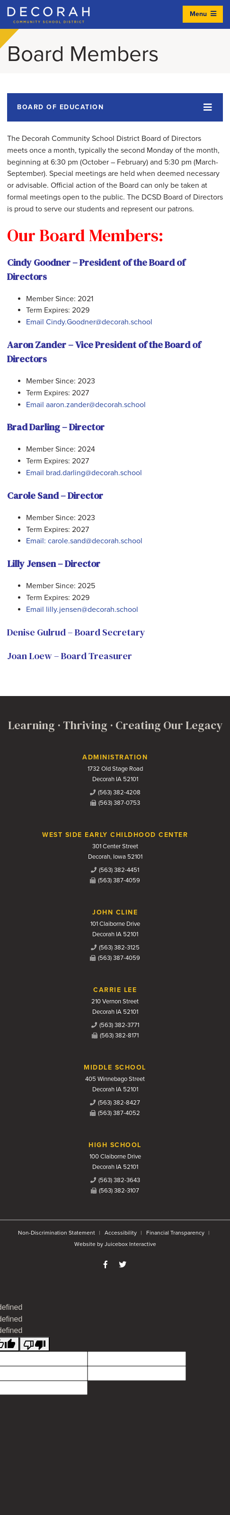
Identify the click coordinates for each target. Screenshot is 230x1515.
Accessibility (121, 1232)
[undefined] (34, 1344)
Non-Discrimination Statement (56, 1232)
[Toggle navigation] (115, 107)
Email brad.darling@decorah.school (84, 473)
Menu (203, 14)
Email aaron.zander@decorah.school (86, 404)
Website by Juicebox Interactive (115, 1244)
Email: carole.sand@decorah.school (84, 541)
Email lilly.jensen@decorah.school (82, 609)
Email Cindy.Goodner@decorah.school (89, 322)
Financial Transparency (175, 1232)
